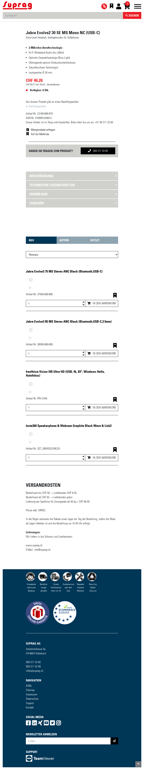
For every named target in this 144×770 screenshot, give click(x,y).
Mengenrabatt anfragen (43, 129)
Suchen (132, 15)
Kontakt (30, 707)
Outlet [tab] (94, 240)
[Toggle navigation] (137, 7)
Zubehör (36, 203)
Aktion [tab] (64, 240)
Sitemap (30, 690)
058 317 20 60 (98, 151)
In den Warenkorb (101, 303)
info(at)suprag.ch (34, 671)
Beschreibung (41, 176)
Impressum (31, 694)
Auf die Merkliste (40, 134)
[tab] (72, 176)
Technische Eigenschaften (52, 185)
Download (38, 194)
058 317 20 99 (33, 666)
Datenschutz (32, 698)
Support (30, 703)
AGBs (29, 685)
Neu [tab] (31, 240)
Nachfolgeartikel (37, 106)
